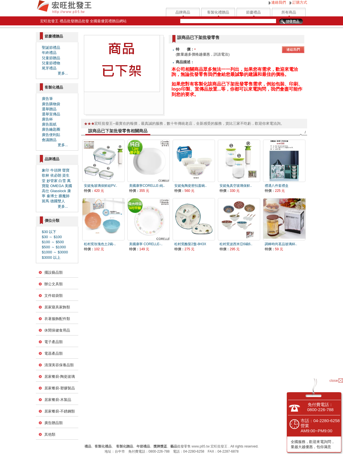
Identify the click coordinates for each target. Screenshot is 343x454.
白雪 (62, 181)
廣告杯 (47, 119)
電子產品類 (53, 342)
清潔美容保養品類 (59, 365)
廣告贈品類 (53, 423)
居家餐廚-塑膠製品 (59, 388)
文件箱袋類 (53, 295)
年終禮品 (49, 53)
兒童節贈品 (51, 58)
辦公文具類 (53, 284)
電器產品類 (53, 353)
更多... (63, 73)
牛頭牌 (55, 170)
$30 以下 (49, 232)
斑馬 (45, 201)
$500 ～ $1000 (54, 247)
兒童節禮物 (51, 63)
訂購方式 (298, 2)
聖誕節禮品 (51, 47)
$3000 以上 (51, 257)
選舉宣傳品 (51, 114)
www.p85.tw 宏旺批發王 (209, 446)
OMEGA (57, 186)
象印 (45, 170)
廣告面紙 (49, 124)
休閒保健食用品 (57, 330)
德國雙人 (57, 201)
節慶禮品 (253, 12)
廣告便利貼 (51, 135)
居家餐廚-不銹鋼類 (59, 411)
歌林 (45, 175)
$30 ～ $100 (52, 237)
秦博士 (52, 196)
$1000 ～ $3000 (55, 252)
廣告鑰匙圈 (51, 129)
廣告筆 (47, 98)
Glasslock (58, 191)
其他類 (49, 434)
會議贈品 (49, 140)
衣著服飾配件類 (57, 319)
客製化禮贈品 (218, 12)
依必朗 (55, 175)
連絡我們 (277, 2)
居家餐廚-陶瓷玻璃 (59, 376)
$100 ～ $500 (53, 242)
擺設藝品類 (53, 272)
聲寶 (66, 170)
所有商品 (288, 12)
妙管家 (52, 181)
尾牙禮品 (49, 68)
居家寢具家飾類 (57, 307)
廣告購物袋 (51, 104)
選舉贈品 (49, 109)
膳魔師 (64, 196)
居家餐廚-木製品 (57, 400)
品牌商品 (182, 12)
